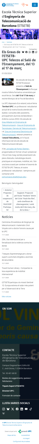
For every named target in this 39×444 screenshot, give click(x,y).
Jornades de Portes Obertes (17, 149)
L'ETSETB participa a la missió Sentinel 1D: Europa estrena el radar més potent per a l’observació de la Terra (18, 285)
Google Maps (19, 328)
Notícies (9, 42)
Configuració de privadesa (21, 441)
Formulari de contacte (11, 395)
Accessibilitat (25, 435)
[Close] (35, 5)
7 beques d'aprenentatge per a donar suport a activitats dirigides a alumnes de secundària (17, 257)
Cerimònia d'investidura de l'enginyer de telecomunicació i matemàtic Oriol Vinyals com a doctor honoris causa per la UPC (18, 227)
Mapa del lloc (11, 435)
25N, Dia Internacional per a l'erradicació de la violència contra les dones (17, 242)
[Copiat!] (36, 52)
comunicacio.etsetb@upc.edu (14, 177)
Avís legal (26, 438)
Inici (3, 42)
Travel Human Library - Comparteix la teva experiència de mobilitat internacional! (17, 271)
